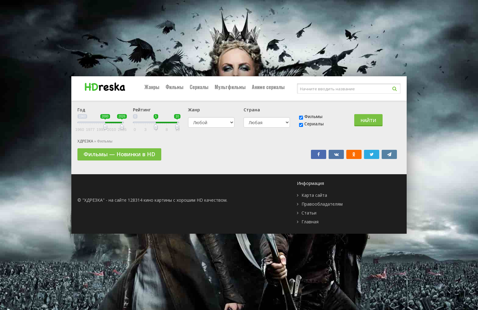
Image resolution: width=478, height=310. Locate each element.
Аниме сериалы (268, 87)
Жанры (151, 87)
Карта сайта (314, 195)
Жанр (194, 110)
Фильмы (175, 87)
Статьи (308, 213)
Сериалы (199, 87)
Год (81, 110)
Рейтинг (142, 110)
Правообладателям (322, 204)
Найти (368, 120)
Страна (252, 110)
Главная (310, 222)
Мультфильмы (230, 87)
